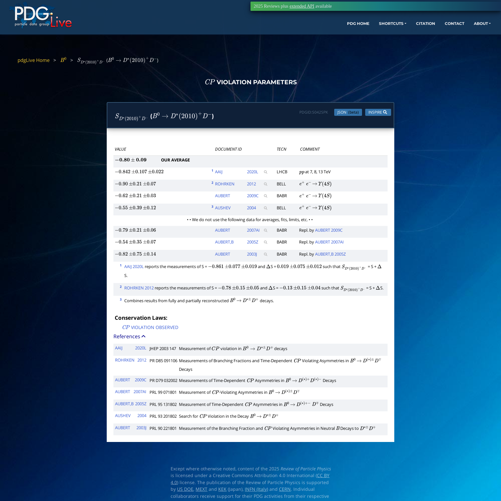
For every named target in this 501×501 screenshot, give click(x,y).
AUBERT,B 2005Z (330, 255)
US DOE (185, 491)
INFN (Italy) (256, 491)
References (130, 337)
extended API (301, 6)
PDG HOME (308, 34)
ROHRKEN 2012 (139, 289)
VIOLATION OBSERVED (150, 329)
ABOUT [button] (451, 34)
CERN (285, 491)
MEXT (201, 491)
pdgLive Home (34, 60)
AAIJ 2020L (134, 268)
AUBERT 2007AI (329, 243)
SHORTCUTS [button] (347, 34)
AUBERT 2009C (329, 231)
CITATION (387, 34)
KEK (222, 491)
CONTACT (421, 34)
